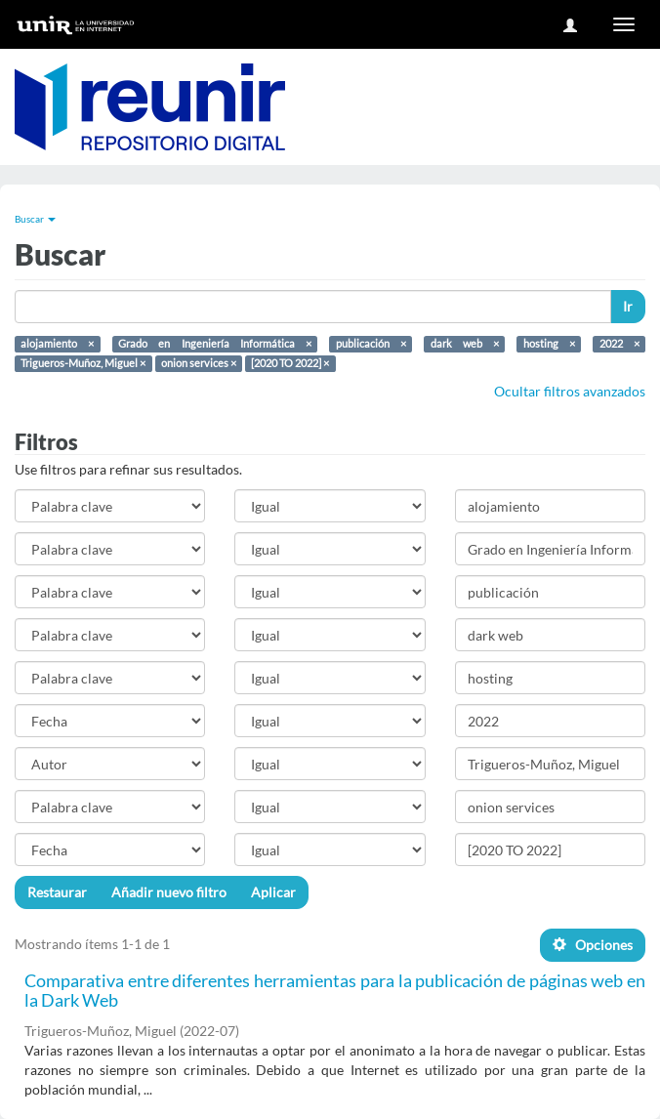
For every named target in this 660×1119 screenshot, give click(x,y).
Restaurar (57, 892)
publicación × (371, 344)
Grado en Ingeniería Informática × (214, 344)
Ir (628, 306)
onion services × (198, 363)
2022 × (619, 344)
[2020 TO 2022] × (290, 363)
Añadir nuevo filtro (169, 892)
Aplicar (273, 892)
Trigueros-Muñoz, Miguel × (83, 363)
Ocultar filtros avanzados (569, 391)
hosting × (549, 344)
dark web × (465, 344)
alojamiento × (57, 344)
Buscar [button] (35, 219)
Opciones (593, 944)
